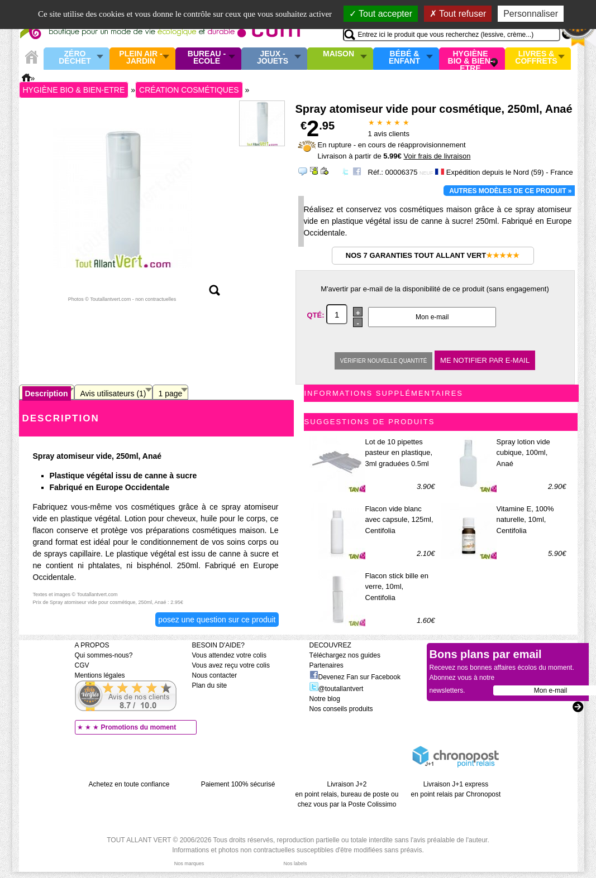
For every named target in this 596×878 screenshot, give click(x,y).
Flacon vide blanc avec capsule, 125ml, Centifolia (399, 520)
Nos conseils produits (341, 709)
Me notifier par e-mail (485, 360)
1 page (171, 393)
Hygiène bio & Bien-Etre (470, 58)
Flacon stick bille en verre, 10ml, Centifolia (396, 587)
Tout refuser (458, 13)
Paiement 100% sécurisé (238, 784)
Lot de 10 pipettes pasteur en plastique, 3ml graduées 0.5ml (399, 453)
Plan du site (209, 685)
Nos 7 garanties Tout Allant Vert (432, 255)
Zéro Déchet (75, 57)
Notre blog (324, 699)
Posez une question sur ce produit (216, 619)
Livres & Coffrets (536, 57)
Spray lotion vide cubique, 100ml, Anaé (523, 453)
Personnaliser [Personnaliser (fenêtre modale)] (530, 13)
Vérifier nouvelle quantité (383, 361)
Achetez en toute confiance (129, 784)
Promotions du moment (139, 727)
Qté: (317, 315)
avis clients (388, 133)
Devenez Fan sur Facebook (354, 677)
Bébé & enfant (404, 57)
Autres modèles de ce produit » (510, 191)
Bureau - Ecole (207, 57)
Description (46, 393)
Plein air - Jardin (140, 57)
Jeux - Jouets (272, 57)
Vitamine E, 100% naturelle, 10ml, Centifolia (525, 520)
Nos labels (295, 863)
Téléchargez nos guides (344, 655)
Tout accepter (380, 13)
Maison (338, 54)
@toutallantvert (336, 689)
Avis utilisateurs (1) (113, 393)
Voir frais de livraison (436, 156)
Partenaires (326, 665)
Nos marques (189, 863)
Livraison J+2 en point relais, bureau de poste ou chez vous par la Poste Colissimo (347, 794)
